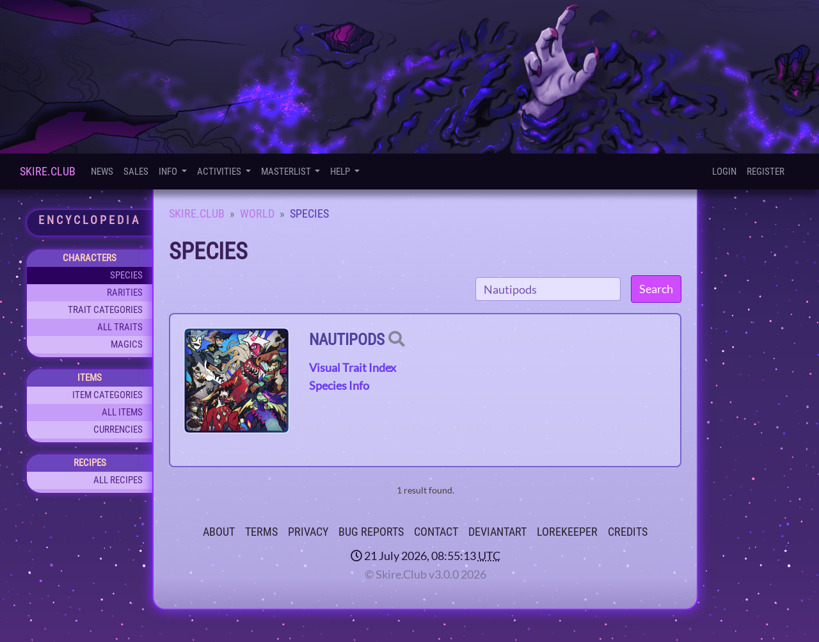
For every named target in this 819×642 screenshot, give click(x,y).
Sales (135, 171)
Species (126, 275)
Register (765, 171)
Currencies (118, 429)
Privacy (308, 531)
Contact (436, 531)
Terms (261, 531)
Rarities (125, 292)
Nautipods (347, 339)
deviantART (497, 531)
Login (724, 171)
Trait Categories (105, 310)
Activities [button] (220, 171)
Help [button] (341, 171)
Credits (628, 531)
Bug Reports (371, 531)
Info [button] (169, 171)
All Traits (120, 327)
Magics (127, 344)
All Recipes (118, 480)
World (257, 213)
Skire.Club (48, 171)
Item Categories (107, 395)
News (102, 171)
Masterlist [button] (287, 171)
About (219, 531)
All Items (122, 412)
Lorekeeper (567, 531)
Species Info (339, 385)
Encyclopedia (89, 220)
